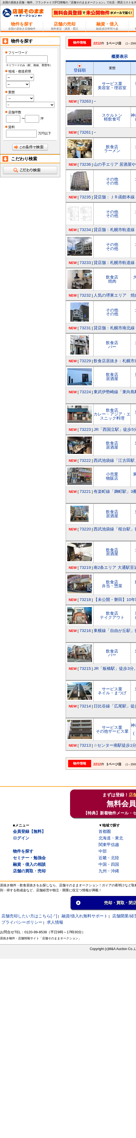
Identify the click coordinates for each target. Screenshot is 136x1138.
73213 (85, 745)
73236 (85, 164)
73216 (85, 630)
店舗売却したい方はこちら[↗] (29, 916)
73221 (85, 491)
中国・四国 (109, 864)
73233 (85, 262)
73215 (85, 668)
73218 (85, 599)
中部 (103, 851)
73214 (85, 706)
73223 (85, 429)
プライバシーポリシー (21, 922)
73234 (85, 229)
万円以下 (44, 133)
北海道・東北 (111, 838)
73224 (85, 391)
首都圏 (105, 831)
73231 (85, 327)
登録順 (80, 68)
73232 (85, 295)
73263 (85, 101)
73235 (85, 197)
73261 (85, 132)
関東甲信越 (109, 844)
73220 (85, 529)
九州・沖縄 (109, 871)
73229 (85, 360)
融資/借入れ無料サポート (85, 916)
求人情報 (55, 922)
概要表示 (119, 56)
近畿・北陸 (109, 857)
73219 (85, 567)
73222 (85, 460)
